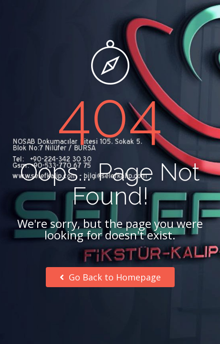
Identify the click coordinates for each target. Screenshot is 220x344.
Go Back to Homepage (110, 277)
